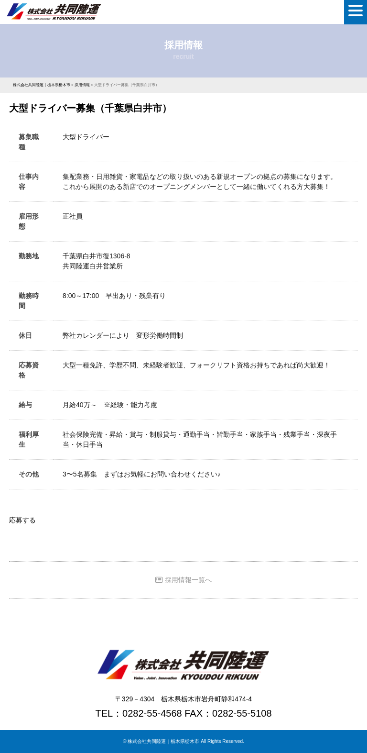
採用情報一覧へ (183, 580)
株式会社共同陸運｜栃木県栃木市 (163, 741)
